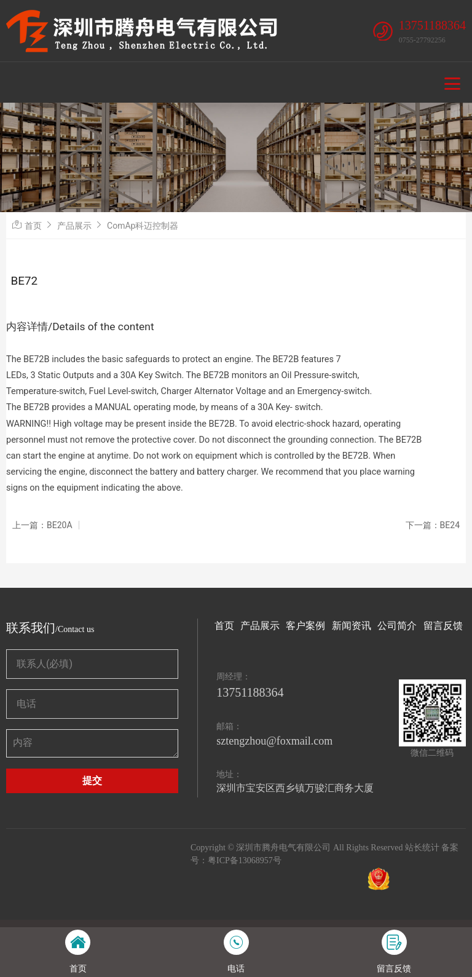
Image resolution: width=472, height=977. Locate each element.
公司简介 (397, 625)
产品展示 (74, 226)
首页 (33, 226)
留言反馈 (443, 625)
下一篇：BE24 (433, 525)
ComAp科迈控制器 (142, 226)
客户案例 (305, 625)
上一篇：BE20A (42, 525)
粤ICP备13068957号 (244, 860)
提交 (92, 780)
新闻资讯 (351, 625)
